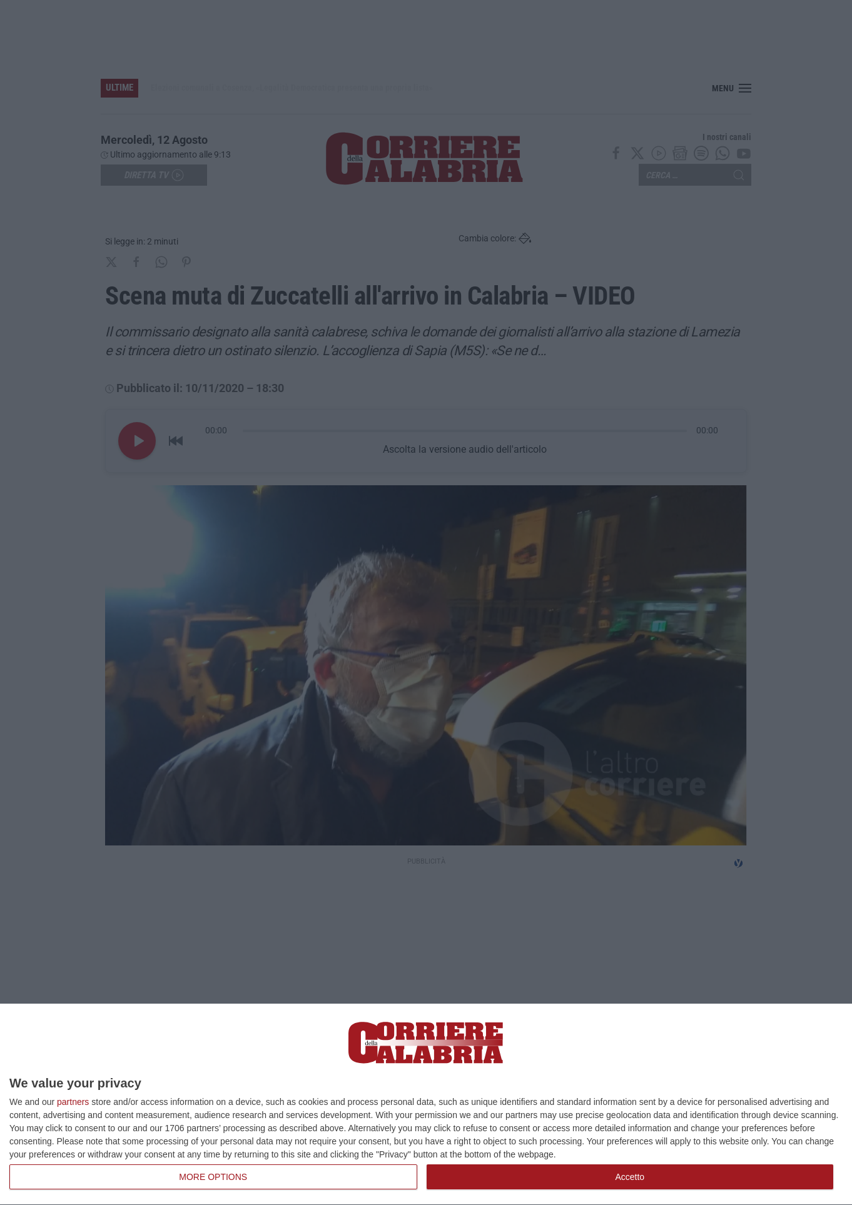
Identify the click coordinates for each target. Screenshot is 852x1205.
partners (73, 1101)
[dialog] (426, 1104)
